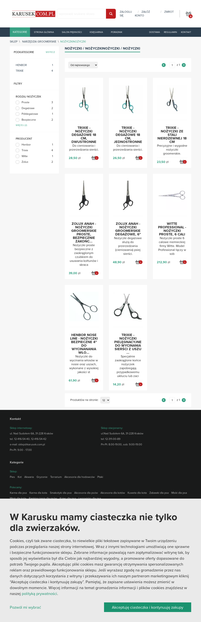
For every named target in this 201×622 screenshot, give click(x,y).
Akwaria (29, 477)
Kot (20, 477)
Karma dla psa (18, 493)
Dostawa (154, 32)
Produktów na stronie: (84, 400)
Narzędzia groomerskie (39, 41)
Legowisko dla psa (90, 498)
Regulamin (170, 32)
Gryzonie (42, 477)
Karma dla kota (38, 493)
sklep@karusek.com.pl (31, 444)
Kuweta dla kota (137, 493)
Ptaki (100, 477)
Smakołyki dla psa (60, 493)
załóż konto (142, 13)
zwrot (169, 12)
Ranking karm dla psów (43, 498)
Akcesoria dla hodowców (79, 477)
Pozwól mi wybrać (25, 607)
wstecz (50, 52)
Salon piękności (72, 32)
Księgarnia (96, 32)
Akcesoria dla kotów (112, 493)
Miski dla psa (179, 493)
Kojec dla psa (68, 498)
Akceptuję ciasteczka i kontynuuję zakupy (147, 607)
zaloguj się (126, 13)
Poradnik (116, 32)
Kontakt (186, 32)
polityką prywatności (39, 593)
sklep (13, 41)
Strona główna (44, 32)
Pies (12, 477)
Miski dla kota (18, 498)
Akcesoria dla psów (86, 493)
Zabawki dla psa (159, 493)
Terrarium (56, 477)
